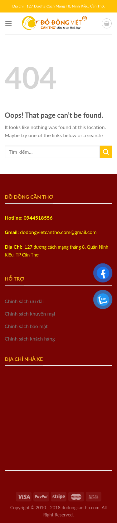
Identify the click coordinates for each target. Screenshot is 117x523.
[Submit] (106, 152)
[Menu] (8, 23)
